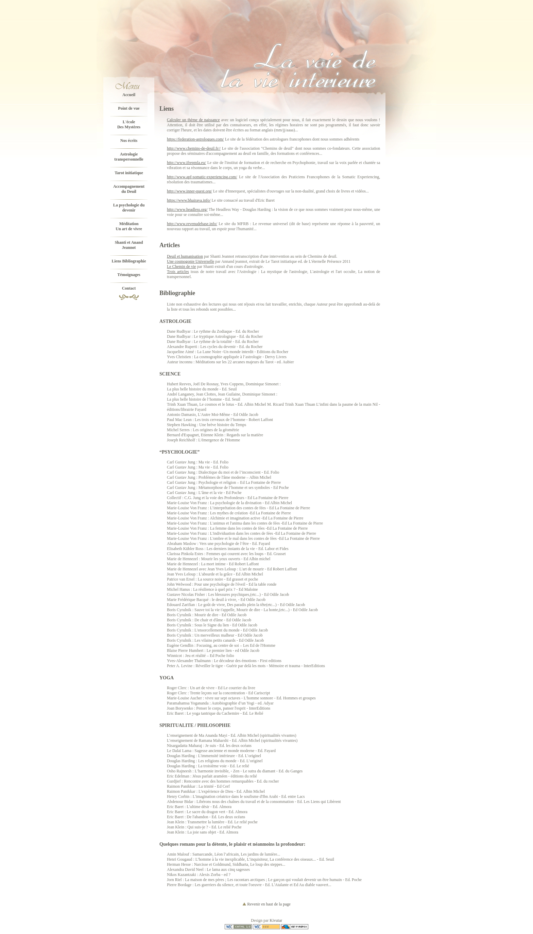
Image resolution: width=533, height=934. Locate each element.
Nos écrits (128, 140)
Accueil (128, 94)
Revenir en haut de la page (266, 904)
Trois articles (178, 271)
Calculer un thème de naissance (193, 119)
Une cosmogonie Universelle (190, 261)
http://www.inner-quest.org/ (189, 191)
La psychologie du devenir (129, 208)
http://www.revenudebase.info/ (192, 223)
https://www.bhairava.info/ (189, 200)
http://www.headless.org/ (187, 209)
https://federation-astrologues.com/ (195, 139)
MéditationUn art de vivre (129, 226)
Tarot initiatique (129, 172)
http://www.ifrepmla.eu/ (186, 162)
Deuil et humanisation (185, 256)
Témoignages (128, 274)
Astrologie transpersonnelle (128, 157)
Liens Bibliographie (128, 261)
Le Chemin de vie (181, 266)
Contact (129, 288)
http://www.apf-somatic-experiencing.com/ (202, 177)
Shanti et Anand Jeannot (129, 245)
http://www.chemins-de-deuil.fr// (194, 148)
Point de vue (128, 108)
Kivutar (276, 920)
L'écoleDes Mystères (128, 124)
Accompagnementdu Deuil (128, 189)
